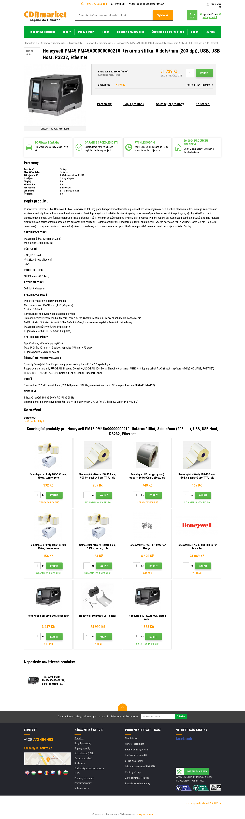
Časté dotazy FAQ (83, 758)
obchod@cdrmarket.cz (150, 4)
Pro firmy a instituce (84, 778)
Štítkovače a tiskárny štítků (53, 43)
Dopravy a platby (82, 748)
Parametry (104, 104)
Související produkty (170, 104)
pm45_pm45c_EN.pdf (34, 421)
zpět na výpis (29, 52)
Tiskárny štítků (75, 43)
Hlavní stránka (30, 43)
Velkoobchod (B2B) (84, 753)
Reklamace (80, 763)
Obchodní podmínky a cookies (89, 768)
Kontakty (79, 738)
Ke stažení (203, 104)
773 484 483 (38, 739)
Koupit (204, 73)
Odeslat (181, 716)
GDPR (77, 773)
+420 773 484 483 (94, 4)
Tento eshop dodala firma (196, 803)
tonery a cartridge (144, 814)
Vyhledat (162, 15)
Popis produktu (133, 104)
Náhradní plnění (82, 788)
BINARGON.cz (214, 803)
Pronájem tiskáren (83, 783)
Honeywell (91, 43)
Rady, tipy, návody (83, 743)
